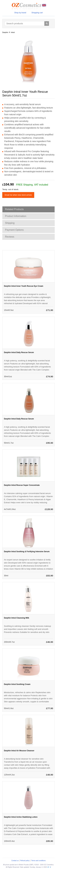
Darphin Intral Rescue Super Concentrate (22, 485)
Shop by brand (20, 13)
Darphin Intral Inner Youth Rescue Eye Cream (23, 286)
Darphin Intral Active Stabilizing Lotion (20, 817)
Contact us (15, 860)
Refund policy (25, 860)
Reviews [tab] (9, 236)
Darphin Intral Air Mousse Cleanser (19, 751)
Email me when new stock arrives (18, 195)
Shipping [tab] (9, 223)
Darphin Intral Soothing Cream (17, 684)
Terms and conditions (38, 860)
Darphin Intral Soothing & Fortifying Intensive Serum (27, 551)
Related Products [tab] (14, 209)
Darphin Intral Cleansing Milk (16, 618)
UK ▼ (49, 867)
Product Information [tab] (15, 216)
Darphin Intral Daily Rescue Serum (19, 352)
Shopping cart (37, 13)
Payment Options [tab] (14, 230)
